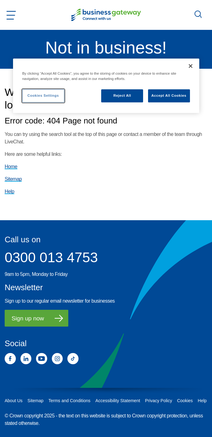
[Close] (190, 66)
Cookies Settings (43, 95)
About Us (14, 400)
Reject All (122, 95)
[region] (106, 85)
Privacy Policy (158, 400)
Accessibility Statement (117, 400)
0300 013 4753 (51, 257)
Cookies (185, 400)
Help (9, 191)
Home (11, 166)
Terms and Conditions (69, 400)
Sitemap (13, 179)
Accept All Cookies (169, 95)
